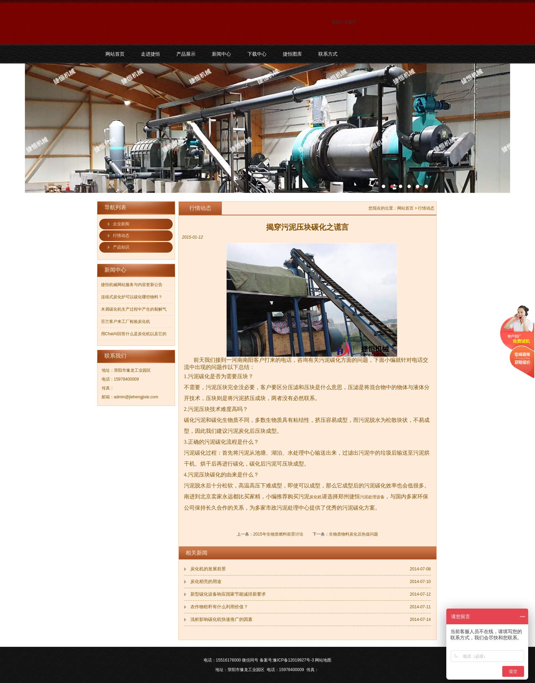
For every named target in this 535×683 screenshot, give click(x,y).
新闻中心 (221, 54)
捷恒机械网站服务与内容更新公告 (131, 284)
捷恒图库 (292, 54)
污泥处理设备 (372, 497)
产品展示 (186, 54)
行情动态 (121, 235)
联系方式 (327, 54)
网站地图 (323, 660)
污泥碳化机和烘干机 (267, 128)
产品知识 (121, 247)
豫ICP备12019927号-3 (293, 660)
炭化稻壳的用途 (205, 581)
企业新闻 (121, 224)
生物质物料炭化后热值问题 (353, 534)
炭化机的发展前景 (208, 568)
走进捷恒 (150, 54)
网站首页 (115, 54)
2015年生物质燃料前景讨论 (278, 534)
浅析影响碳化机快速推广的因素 (221, 619)
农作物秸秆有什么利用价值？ (219, 606)
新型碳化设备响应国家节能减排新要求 (228, 594)
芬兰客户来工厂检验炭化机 (125, 321)
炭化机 (315, 497)
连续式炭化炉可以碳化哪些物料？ (131, 297)
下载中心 (256, 54)
